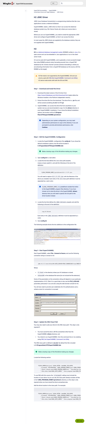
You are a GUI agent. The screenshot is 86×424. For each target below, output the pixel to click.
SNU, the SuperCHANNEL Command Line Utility (55, 339)
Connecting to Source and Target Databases (44, 12)
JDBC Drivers (60, 12)
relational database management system (50, 52)
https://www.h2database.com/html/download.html (53, 95)
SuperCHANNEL (53, 10)
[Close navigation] (26, 10)
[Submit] (61, 3)
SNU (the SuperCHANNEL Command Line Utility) (63, 78)
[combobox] (71, 3)
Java (76, 52)
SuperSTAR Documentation (24, 4)
